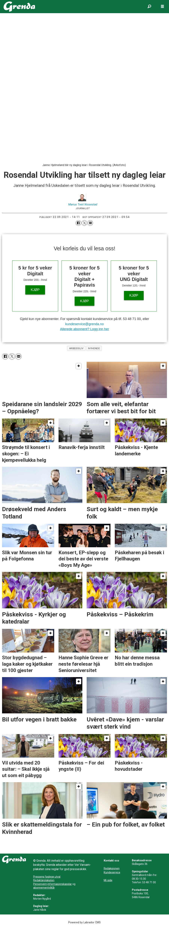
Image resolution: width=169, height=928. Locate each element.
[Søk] (149, 6)
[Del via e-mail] (90, 223)
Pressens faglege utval (46, 876)
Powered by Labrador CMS (84, 922)
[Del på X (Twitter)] (84, 223)
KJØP (35, 290)
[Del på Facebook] (78, 223)
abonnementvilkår (44, 887)
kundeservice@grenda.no (84, 324)
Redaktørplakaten (43, 880)
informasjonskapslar (59, 884)
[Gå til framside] (19, 7)
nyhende (94, 348)
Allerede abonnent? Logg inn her (84, 329)
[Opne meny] (162, 6)
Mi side (108, 880)
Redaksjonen (111, 868)
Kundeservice (112, 872)
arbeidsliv (76, 348)
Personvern (40, 884)
